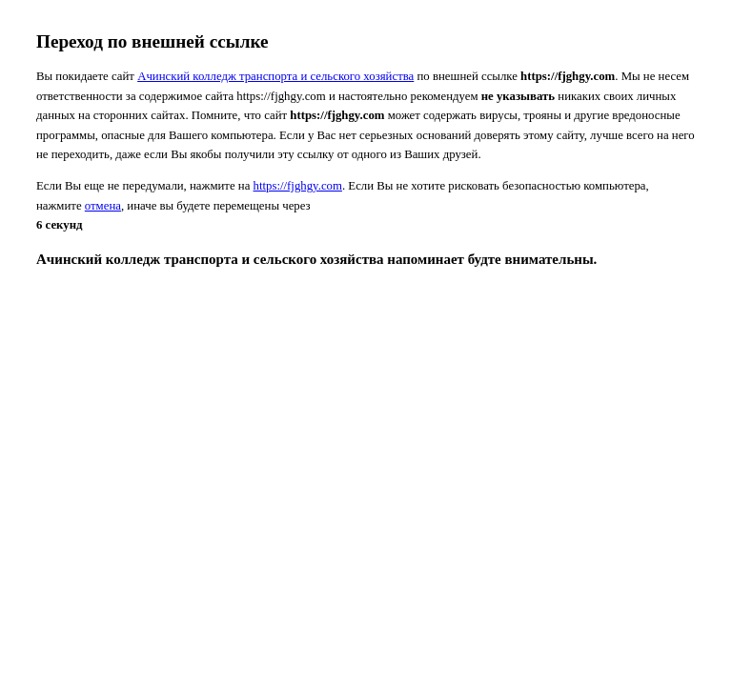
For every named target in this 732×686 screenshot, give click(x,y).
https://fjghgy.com (298, 185)
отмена (103, 205)
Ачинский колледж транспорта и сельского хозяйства (275, 76)
